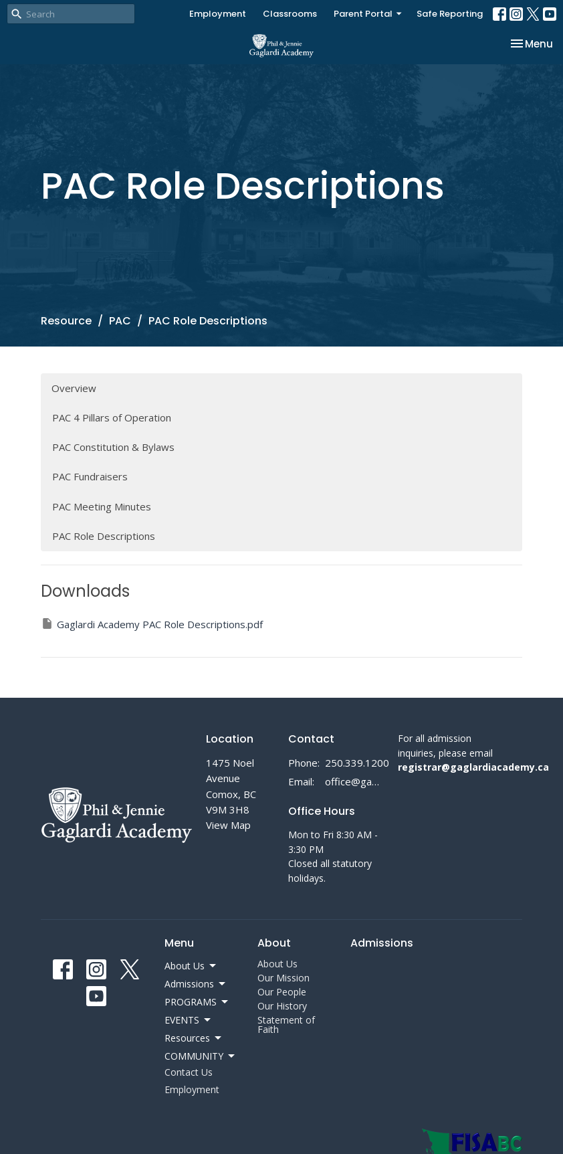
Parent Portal (368, 13)
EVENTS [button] (188, 1020)
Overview (73, 388)
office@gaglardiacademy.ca (354, 781)
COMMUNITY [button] (200, 1056)
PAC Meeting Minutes (101, 506)
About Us (277, 963)
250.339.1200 (357, 762)
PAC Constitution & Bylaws (113, 447)
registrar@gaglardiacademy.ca (473, 767)
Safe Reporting (450, 13)
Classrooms (290, 13)
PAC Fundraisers (90, 476)
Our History (282, 1005)
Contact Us (188, 1072)
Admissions (381, 943)
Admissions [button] (195, 984)
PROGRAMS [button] (197, 1002)
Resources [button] (193, 1038)
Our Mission (283, 977)
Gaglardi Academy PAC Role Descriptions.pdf (152, 624)
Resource (66, 320)
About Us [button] (191, 966)
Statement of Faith (286, 1025)
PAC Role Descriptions (103, 536)
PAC (120, 320)
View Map (228, 825)
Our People (281, 991)
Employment (217, 13)
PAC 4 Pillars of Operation (111, 417)
